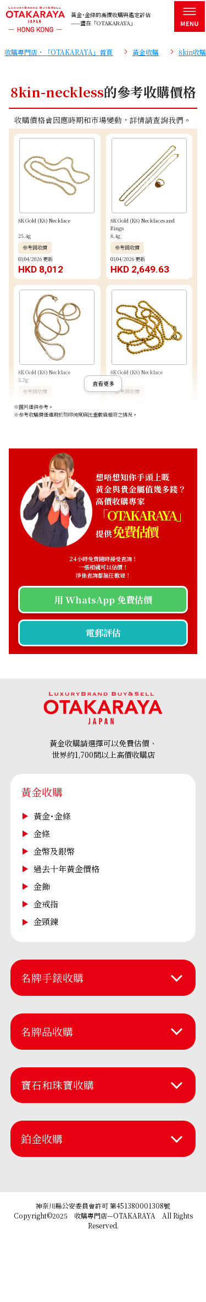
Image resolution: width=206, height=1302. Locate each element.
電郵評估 (103, 632)
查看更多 (103, 383)
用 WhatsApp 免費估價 (103, 599)
